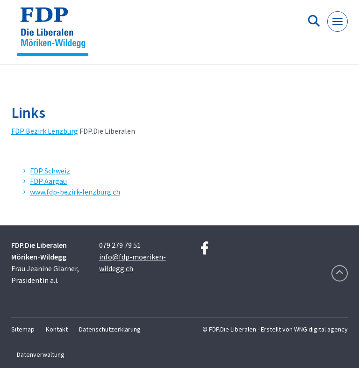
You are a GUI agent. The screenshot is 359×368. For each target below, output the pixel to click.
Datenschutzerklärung (110, 329)
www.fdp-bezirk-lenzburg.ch (75, 191)
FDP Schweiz (50, 170)
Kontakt (57, 329)
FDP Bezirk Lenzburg (44, 131)
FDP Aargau (48, 181)
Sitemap (23, 329)
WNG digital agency (321, 329)
